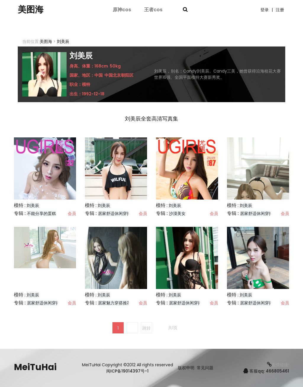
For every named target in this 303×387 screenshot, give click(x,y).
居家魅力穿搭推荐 (114, 303)
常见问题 (205, 368)
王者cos (153, 9)
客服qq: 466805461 (266, 371)
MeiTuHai (35, 367)
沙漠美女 (177, 213)
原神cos (122, 9)
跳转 (146, 328)
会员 (72, 213)
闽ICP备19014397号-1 (127, 371)
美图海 (31, 10)
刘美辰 (33, 205)
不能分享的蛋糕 (41, 213)
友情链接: (278, 365)
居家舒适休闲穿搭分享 (118, 213)
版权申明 (186, 368)
